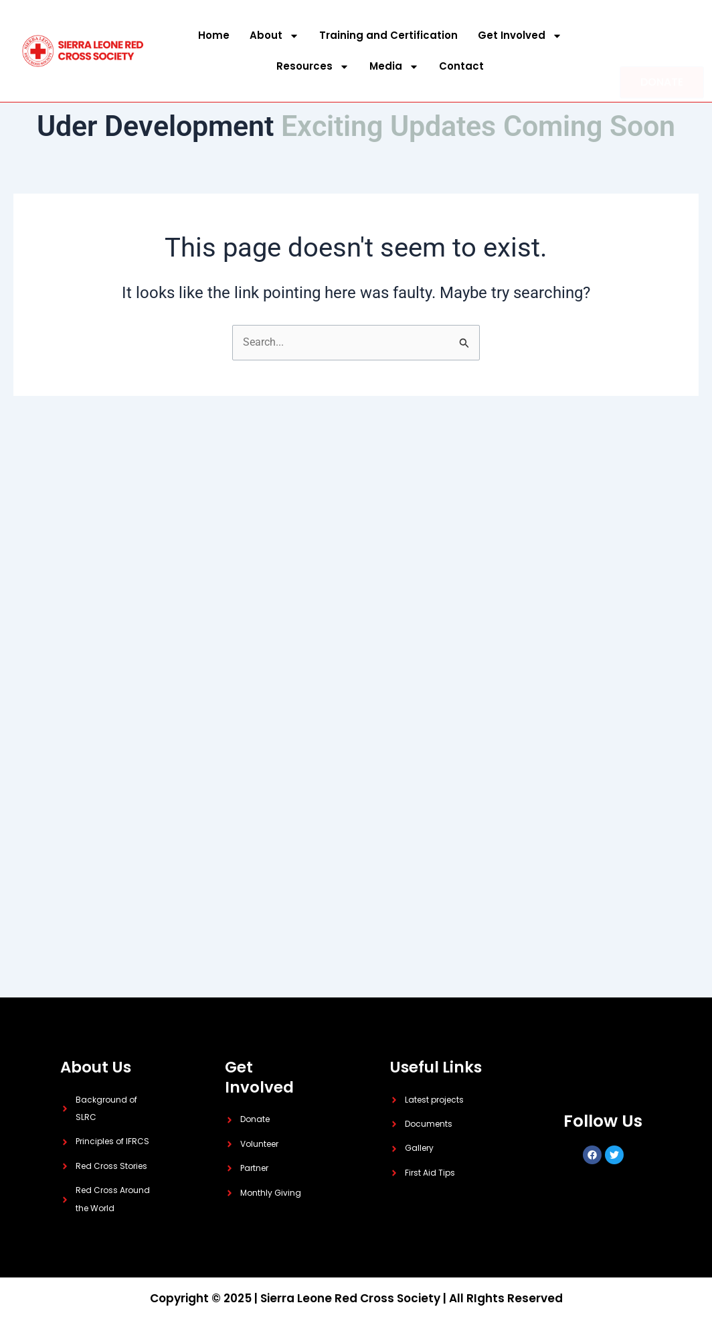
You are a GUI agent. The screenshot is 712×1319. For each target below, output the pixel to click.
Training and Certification (388, 35)
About (274, 36)
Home (214, 35)
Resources (312, 66)
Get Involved (520, 36)
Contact (461, 66)
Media (394, 66)
